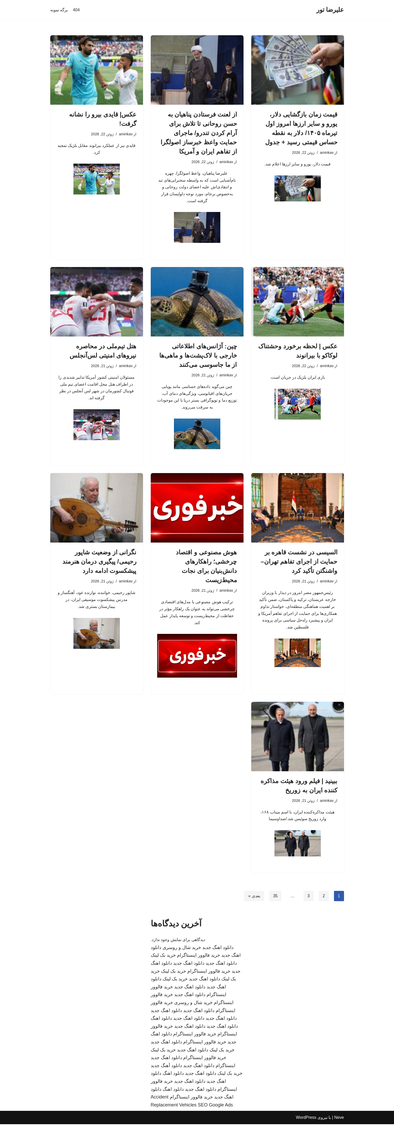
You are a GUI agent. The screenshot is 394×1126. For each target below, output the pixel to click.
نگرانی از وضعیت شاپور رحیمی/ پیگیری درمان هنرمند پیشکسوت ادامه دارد (99, 562)
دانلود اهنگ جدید (217, 949)
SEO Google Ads (215, 1106)
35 (275, 898)
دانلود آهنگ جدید (166, 1067)
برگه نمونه (59, 10)
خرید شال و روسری (182, 949)
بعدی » (254, 898)
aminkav (327, 152)
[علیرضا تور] (330, 10)
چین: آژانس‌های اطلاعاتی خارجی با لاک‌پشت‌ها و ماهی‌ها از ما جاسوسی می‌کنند (198, 356)
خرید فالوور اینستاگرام (198, 957)
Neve (339, 1119)
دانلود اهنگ (161, 1020)
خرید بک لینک (163, 957)
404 (76, 10)
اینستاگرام (225, 1067)
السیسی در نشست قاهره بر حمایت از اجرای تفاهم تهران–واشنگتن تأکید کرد (299, 562)
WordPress (306, 1119)
